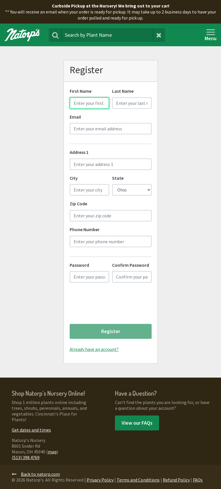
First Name (80, 91)
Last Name (123, 91)
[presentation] (113, 305)
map (52, 452)
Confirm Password (130, 265)
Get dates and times (31, 430)
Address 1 (79, 152)
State (118, 178)
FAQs (198, 480)
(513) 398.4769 (26, 457)
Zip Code (78, 203)
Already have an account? (94, 349)
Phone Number (84, 229)
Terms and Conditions (138, 480)
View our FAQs (137, 423)
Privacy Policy (100, 480)
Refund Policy (176, 480)
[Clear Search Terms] (159, 35)
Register (110, 331)
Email (75, 117)
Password (79, 265)
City (74, 178)
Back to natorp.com (36, 474)
